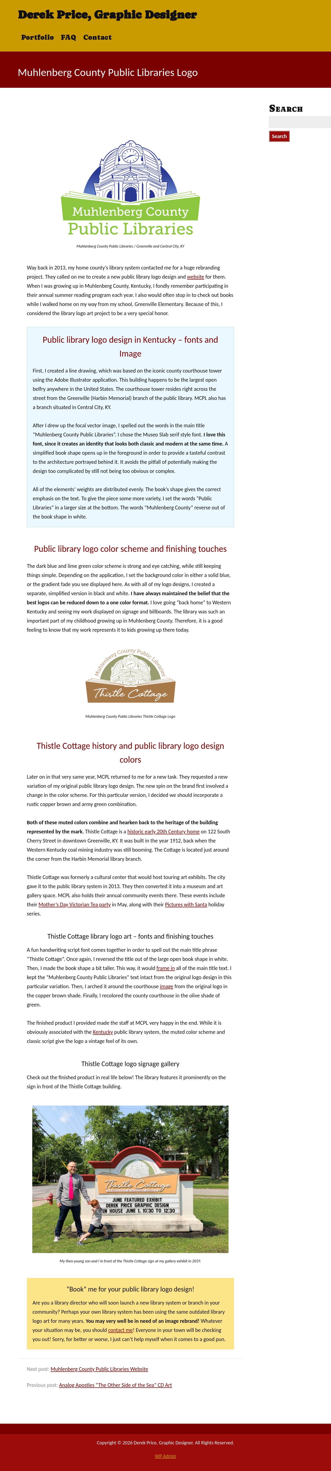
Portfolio (37, 37)
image (166, 986)
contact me (120, 1330)
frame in (165, 968)
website (195, 276)
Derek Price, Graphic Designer (107, 14)
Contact (97, 37)
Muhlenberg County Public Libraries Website (99, 1369)
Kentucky (103, 1032)
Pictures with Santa (186, 904)
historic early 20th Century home (163, 831)
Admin (165, 1456)
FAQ (68, 37)
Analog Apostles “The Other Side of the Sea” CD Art (115, 1385)
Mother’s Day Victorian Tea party (75, 904)
